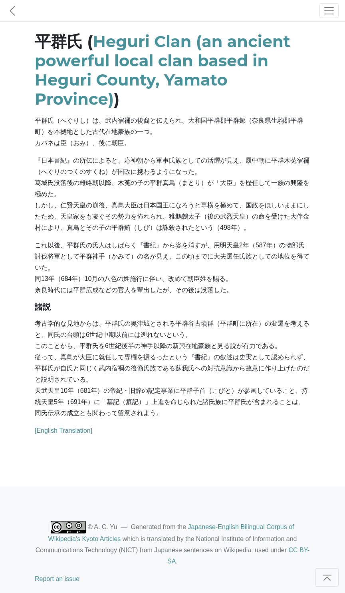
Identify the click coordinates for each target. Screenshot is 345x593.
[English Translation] (63, 430)
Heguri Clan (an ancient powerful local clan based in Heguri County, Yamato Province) (162, 70)
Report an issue (57, 578)
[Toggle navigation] (329, 10)
